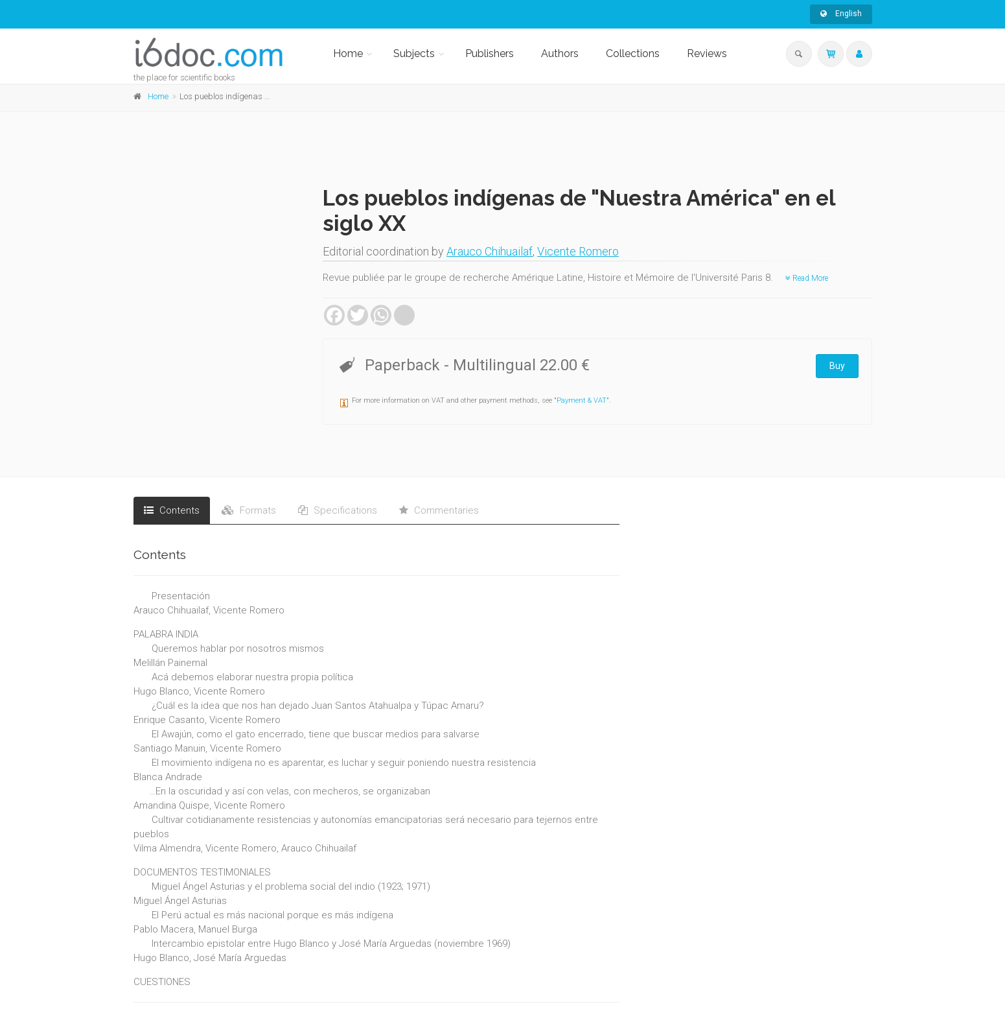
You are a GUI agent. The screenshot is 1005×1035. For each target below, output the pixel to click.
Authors (560, 53)
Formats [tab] (249, 510)
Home (348, 53)
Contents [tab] (172, 510)
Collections (633, 53)
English (841, 13)
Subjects (414, 53)
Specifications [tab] (337, 510)
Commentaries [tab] (439, 510)
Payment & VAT (581, 400)
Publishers (489, 53)
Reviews (707, 53)
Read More (806, 278)
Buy (837, 366)
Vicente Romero (578, 251)
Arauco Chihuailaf (489, 251)
